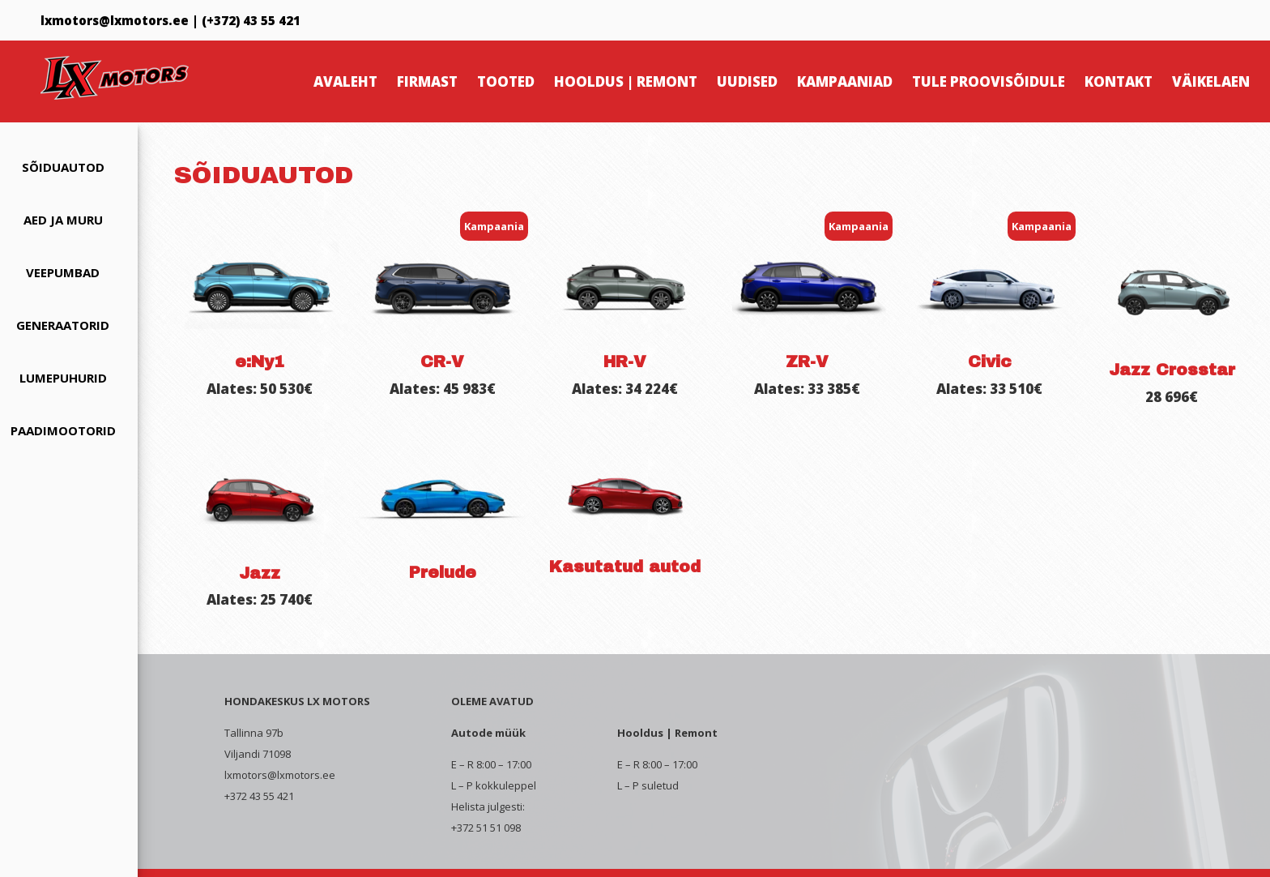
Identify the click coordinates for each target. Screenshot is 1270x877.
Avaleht (345, 81)
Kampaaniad (845, 81)
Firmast (427, 81)
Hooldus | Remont (625, 81)
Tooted (506, 81)
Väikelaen (1211, 81)
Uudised (747, 81)
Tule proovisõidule (988, 81)
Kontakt (1119, 81)
